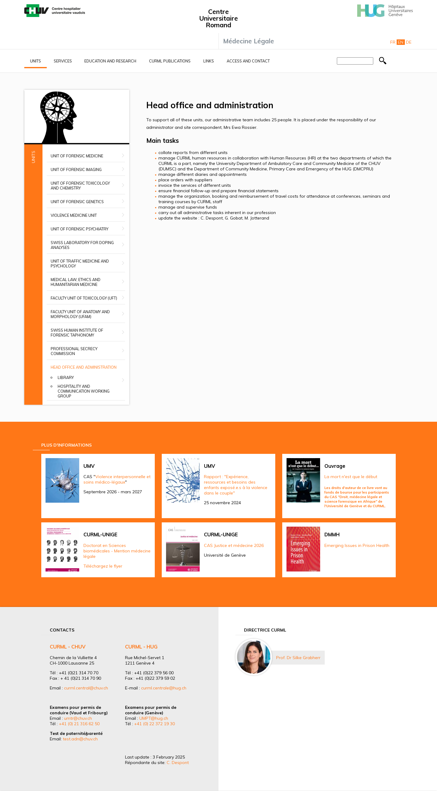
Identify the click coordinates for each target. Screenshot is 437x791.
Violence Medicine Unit (74, 215)
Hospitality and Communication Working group (84, 391)
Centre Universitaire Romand (218, 18)
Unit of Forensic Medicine (77, 155)
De (409, 42)
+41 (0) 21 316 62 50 (79, 723)
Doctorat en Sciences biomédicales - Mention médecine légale (117, 551)
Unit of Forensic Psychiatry (79, 228)
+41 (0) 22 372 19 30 (154, 723)
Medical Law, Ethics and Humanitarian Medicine (75, 282)
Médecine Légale (248, 41)
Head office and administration (84, 367)
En (400, 42)
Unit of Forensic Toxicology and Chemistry (80, 185)
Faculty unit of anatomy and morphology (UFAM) (80, 314)
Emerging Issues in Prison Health (356, 545)
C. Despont (178, 762)
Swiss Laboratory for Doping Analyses (82, 245)
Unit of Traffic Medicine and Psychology (80, 263)
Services (63, 61)
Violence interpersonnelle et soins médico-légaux (117, 479)
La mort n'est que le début (350, 476)
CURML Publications (170, 61)
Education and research (110, 61)
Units (35, 61)
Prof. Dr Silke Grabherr (298, 657)
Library (66, 377)
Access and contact (248, 61)
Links (208, 61)
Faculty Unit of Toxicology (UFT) (84, 298)
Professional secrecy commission (74, 351)
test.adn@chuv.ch (80, 739)
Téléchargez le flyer (102, 566)
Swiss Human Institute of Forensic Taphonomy (77, 332)
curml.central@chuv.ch (86, 688)
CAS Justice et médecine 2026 (234, 545)
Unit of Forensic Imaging (76, 169)
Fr (392, 42)
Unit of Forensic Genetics (77, 201)
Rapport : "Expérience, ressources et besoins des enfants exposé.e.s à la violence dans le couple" (235, 485)
